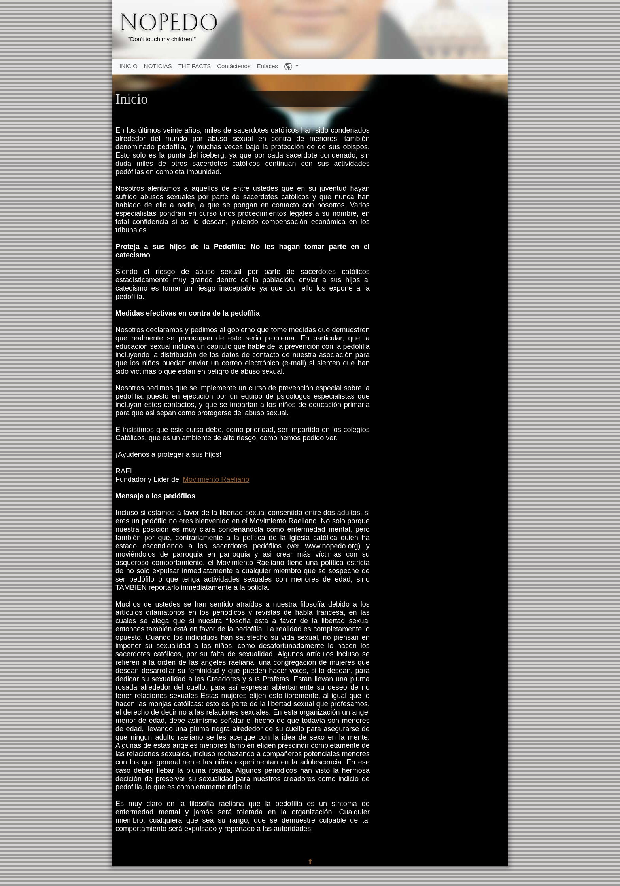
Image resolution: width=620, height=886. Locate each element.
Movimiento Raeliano (216, 479)
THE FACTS (194, 66)
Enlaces (267, 66)
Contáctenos (233, 66)
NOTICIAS (158, 66)
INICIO (128, 66)
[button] (291, 66)
